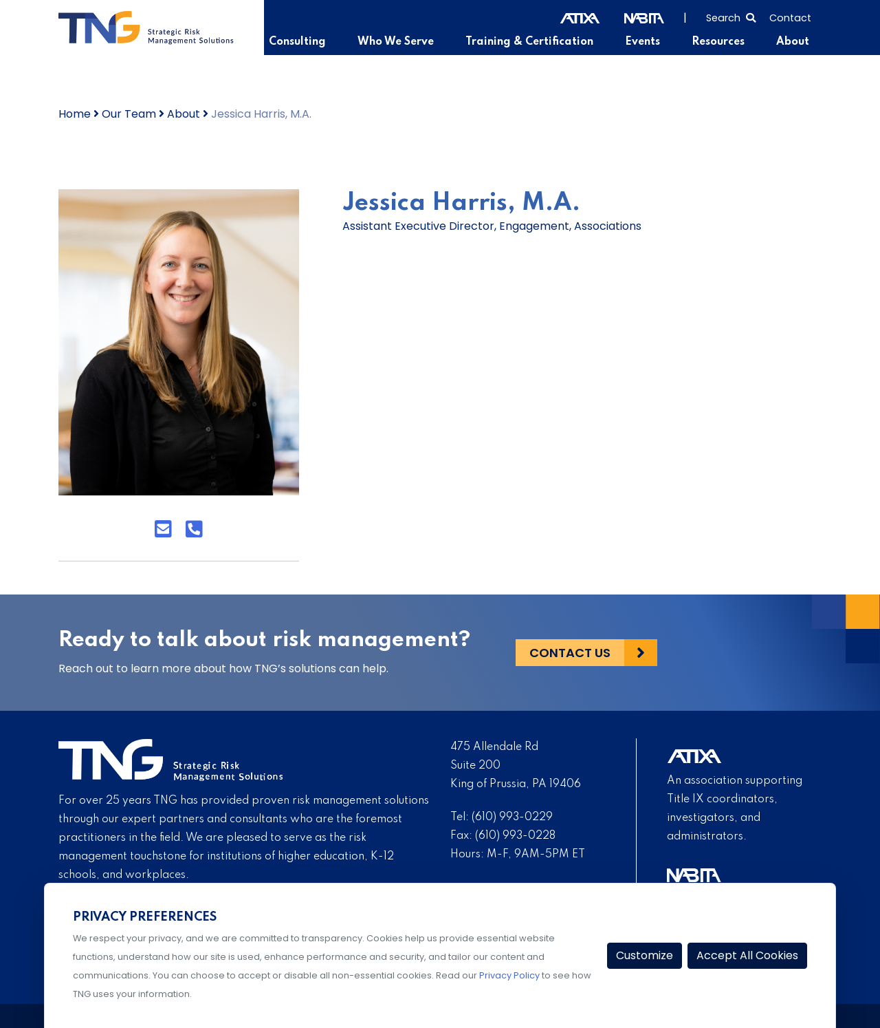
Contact (790, 18)
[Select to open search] (731, 17)
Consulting (297, 41)
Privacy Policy (509, 975)
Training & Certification (529, 41)
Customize (644, 955)
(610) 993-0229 (512, 817)
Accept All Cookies (747, 955)
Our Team (129, 114)
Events (642, 41)
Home (74, 114)
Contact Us (569, 652)
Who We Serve (396, 41)
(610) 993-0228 (515, 836)
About (792, 41)
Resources (718, 41)
